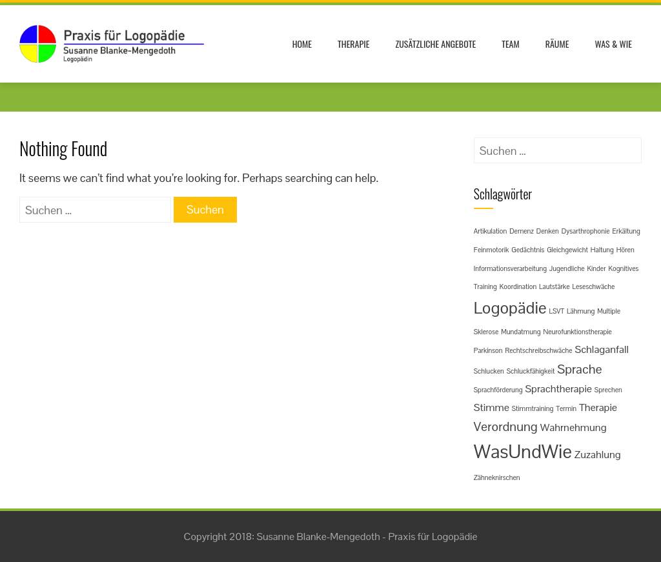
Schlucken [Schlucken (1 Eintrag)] (489, 371)
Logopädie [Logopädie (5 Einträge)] (510, 307)
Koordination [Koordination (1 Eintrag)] (518, 286)
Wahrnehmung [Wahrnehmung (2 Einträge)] (573, 427)
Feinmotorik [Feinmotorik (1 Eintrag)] (491, 249)
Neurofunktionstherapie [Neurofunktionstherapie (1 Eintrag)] (577, 331)
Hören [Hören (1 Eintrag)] (625, 249)
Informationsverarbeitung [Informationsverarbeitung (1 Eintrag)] (510, 268)
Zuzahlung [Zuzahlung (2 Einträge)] (598, 454)
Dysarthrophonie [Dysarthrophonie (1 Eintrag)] (586, 231)
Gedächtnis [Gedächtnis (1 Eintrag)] (527, 249)
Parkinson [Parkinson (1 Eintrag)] (488, 350)
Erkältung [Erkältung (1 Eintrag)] (626, 231)
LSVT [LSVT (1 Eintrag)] (557, 311)
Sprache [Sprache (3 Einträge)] (579, 369)
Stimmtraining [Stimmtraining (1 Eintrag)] (533, 408)
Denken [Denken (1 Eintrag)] (547, 231)
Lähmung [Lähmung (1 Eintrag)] (581, 311)
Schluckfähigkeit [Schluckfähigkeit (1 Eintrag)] (531, 371)
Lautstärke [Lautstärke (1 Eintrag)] (554, 286)
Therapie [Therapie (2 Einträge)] (598, 407)
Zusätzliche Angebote (435, 43)
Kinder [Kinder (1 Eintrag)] (596, 268)
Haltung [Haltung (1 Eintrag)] (602, 249)
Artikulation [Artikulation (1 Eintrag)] (490, 231)
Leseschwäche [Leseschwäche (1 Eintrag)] (593, 286)
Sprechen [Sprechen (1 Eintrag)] (608, 389)
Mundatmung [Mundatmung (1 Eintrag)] (520, 331)
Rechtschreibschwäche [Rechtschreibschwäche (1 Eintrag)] (538, 350)
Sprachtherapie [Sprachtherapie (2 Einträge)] (558, 389)
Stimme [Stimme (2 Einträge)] (491, 407)
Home (302, 43)
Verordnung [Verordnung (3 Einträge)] (506, 426)
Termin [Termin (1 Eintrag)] (566, 408)
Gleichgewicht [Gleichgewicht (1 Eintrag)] (567, 249)
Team (511, 43)
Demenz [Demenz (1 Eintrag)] (521, 231)
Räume (557, 43)
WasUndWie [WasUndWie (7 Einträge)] (523, 451)
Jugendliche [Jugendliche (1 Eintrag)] (567, 268)
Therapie (353, 43)
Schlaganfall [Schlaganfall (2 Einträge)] (602, 349)
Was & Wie (613, 43)
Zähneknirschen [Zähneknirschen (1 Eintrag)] (497, 477)
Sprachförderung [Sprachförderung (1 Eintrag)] (498, 389)
